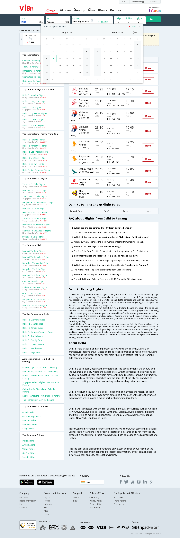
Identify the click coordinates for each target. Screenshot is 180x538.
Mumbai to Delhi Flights (33, 251)
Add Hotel (118, 497)
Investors (23, 507)
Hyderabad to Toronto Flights (36, 224)
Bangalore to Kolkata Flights (35, 299)
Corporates (119, 504)
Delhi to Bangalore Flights (34, 101)
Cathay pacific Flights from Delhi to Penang (38, 390)
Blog (75, 500)
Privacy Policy (95, 500)
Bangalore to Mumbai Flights (35, 263)
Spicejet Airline (29, 457)
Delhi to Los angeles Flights (35, 151)
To (48, 19)
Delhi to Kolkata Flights (33, 125)
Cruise (47, 514)
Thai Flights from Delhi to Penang (38, 400)
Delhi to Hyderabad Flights (34, 113)
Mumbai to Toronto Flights (35, 190)
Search (153, 19)
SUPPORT (154, 2)
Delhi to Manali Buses (32, 323)
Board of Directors (28, 500)
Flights (47, 497)
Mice (46, 511)
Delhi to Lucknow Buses (33, 319)
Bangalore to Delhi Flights (34, 269)
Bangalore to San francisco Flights (38, 202)
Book (148, 68)
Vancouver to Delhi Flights (34, 196)
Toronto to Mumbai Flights (35, 218)
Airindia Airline (28, 412)
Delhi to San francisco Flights (36, 170)
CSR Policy (94, 497)
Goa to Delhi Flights (31, 293)
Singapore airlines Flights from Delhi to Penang (40, 383)
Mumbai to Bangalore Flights (35, 257)
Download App (138, 2)
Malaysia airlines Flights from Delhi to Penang (40, 377)
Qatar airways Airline (31, 416)
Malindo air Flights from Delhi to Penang (41, 395)
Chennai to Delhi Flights (33, 281)
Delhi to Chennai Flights (33, 119)
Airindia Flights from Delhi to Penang (39, 367)
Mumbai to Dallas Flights (34, 208)
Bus (45, 507)
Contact (76, 497)
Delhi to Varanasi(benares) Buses (37, 332)
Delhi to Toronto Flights (33, 139)
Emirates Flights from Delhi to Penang (40, 371)
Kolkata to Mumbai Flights (34, 287)
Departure (76, 18)
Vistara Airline (28, 449)
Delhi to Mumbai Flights (33, 95)
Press (21, 504)
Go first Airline (29, 453)
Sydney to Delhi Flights (33, 236)
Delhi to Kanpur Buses (32, 328)
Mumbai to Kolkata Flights (34, 275)
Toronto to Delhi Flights (33, 184)
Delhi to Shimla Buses (32, 336)
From (23, 19)
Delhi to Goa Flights (31, 107)
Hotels (47, 500)
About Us (23, 497)
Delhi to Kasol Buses (32, 348)
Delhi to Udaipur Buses (33, 344)
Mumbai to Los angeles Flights (36, 230)
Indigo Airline (28, 428)
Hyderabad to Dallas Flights (35, 212)
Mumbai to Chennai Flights (34, 305)
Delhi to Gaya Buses (31, 352)
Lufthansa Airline (30, 424)
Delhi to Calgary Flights (33, 164)
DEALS (124, 2)
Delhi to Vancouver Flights (34, 145)
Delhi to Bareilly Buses (32, 340)
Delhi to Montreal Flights (33, 158)
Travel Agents (120, 500)
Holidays (48, 504)
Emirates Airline (29, 420)
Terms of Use (95, 504)
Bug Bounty (94, 507)
